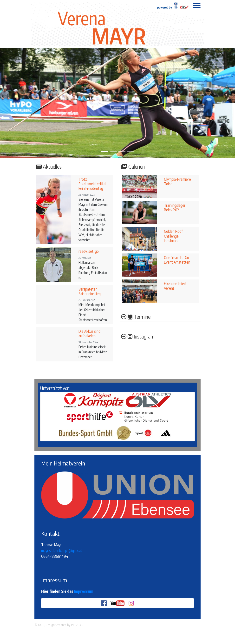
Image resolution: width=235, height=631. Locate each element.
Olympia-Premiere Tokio (177, 181)
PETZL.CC (77, 625)
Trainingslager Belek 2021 (174, 207)
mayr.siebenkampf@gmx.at (61, 550)
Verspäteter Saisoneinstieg (89, 291)
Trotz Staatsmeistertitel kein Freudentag (92, 184)
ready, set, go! (88, 251)
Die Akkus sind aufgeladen (89, 333)
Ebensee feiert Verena (175, 286)
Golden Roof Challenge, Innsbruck (173, 236)
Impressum (83, 591)
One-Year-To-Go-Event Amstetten (177, 260)
